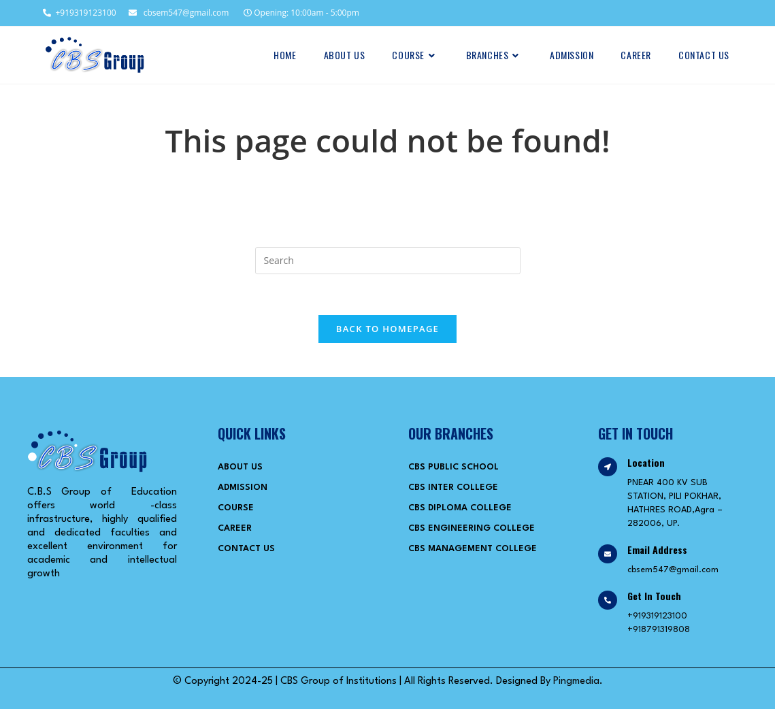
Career (235, 528)
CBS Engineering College (471, 528)
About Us (240, 467)
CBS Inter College (453, 487)
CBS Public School (453, 467)
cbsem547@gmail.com (179, 12)
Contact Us (246, 548)
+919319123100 (78, 12)
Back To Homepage (387, 329)
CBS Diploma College (460, 508)
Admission (242, 487)
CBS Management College (472, 548)
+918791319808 (658, 629)
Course (236, 508)
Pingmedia (576, 681)
